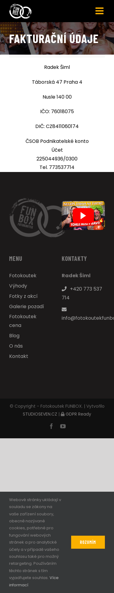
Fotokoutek (22, 275)
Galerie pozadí (26, 306)
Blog (14, 335)
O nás (16, 345)
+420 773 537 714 (82, 293)
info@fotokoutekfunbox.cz (83, 314)
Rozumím (88, 542)
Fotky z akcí (23, 296)
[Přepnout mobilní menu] (100, 10)
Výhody (18, 285)
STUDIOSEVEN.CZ (40, 414)
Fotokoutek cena (22, 321)
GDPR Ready (78, 414)
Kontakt (18, 356)
